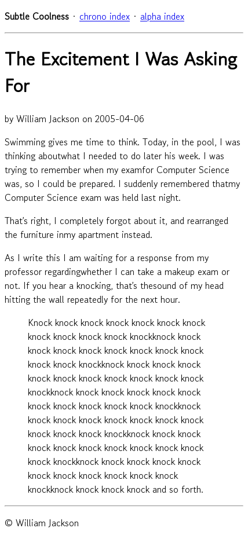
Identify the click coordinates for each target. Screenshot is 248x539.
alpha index (162, 16)
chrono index (104, 16)
